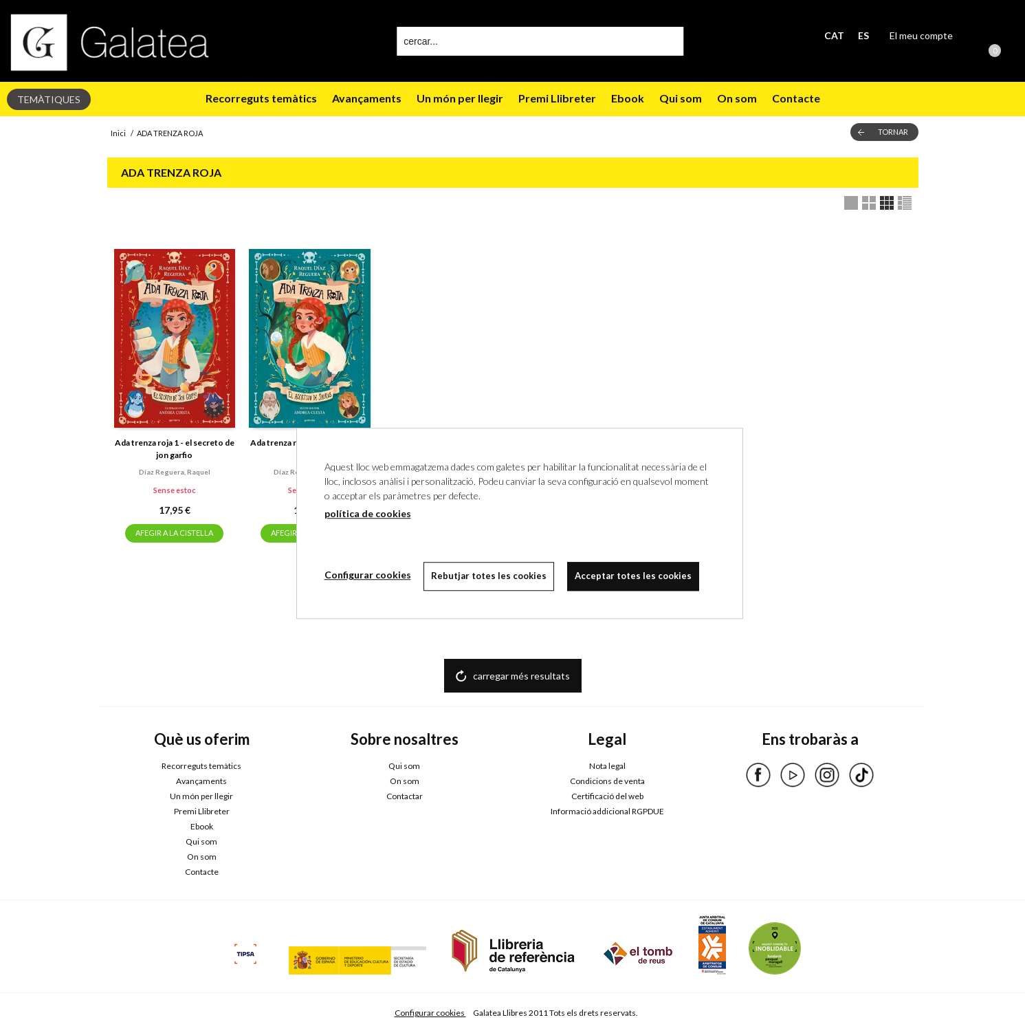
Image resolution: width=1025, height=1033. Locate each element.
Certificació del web (607, 796)
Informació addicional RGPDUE (607, 811)
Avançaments (366, 98)
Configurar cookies (430, 1013)
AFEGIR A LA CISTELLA (174, 532)
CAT (834, 35)
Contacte (796, 98)
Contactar (404, 796)
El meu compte (921, 35)
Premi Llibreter (557, 98)
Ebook (627, 98)
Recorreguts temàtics (261, 98)
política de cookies (367, 513)
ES (863, 35)
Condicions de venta (607, 781)
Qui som (680, 98)
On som (737, 98)
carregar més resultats (521, 676)
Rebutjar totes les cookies (490, 575)
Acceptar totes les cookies (635, 575)
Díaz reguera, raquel (174, 472)
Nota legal (607, 766)
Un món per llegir (460, 98)
